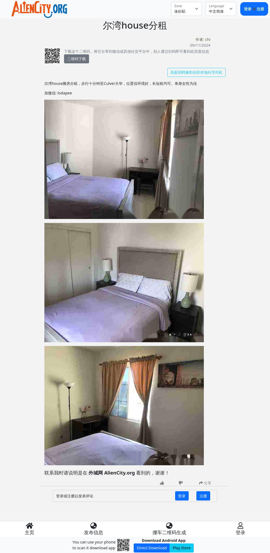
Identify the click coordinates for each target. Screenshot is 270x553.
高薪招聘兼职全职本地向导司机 (196, 72)
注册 (260, 8)
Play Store (182, 547)
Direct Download (152, 547)
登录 (248, 8)
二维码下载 (76, 58)
